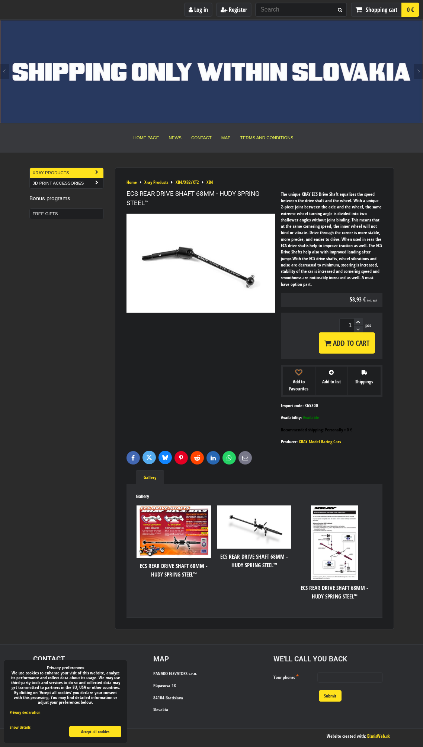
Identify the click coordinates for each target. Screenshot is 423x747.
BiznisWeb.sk (378, 736)
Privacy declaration (25, 712)
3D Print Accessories (68, 183)
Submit (330, 696)
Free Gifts (45, 213)
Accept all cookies (95, 731)
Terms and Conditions (267, 137)
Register (234, 10)
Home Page (146, 137)
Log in (198, 10)
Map (226, 137)
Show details (20, 727)
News (175, 137)
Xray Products (68, 173)
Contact (201, 137)
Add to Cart (346, 343)
